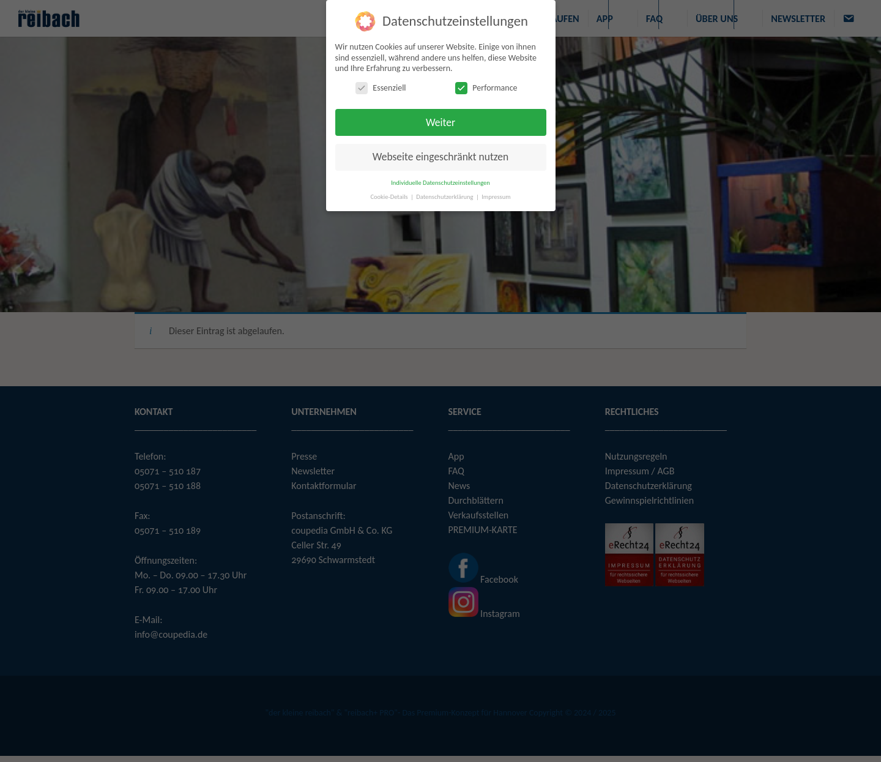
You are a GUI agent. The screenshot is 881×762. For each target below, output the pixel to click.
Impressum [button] (495, 197)
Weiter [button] (440, 122)
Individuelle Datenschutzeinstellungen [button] (440, 183)
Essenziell (380, 88)
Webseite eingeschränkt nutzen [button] (440, 156)
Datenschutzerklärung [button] (445, 197)
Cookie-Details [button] (389, 197)
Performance (486, 88)
